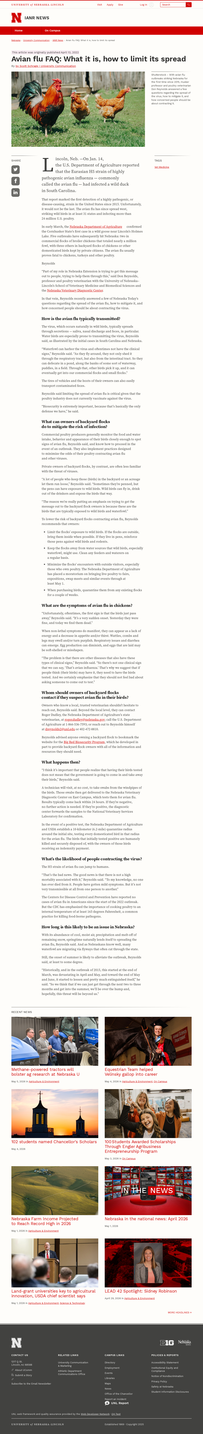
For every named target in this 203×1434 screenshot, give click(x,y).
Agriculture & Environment (44, 1081)
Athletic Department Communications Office (71, 1373)
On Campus (52, 30)
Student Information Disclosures (170, 1391)
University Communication (36, 40)
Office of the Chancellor (119, 1393)
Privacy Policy (159, 1381)
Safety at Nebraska (162, 1386)
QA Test (116, 1414)
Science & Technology (72, 1303)
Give (120, 4)
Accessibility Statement (165, 1362)
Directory (110, 1362)
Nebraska (15, 40)
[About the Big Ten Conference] (167, 1343)
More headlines (178, 1312)
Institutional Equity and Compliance (164, 1369)
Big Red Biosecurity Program (84, 742)
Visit (99, 4)
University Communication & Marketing (73, 1364)
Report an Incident (117, 1402)
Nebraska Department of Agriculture (96, 226)
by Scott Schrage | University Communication (46, 66)
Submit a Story (23, 1375)
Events (109, 1373)
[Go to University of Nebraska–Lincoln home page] (16, 18)
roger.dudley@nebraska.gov (85, 719)
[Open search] (176, 4)
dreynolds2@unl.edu (60, 729)
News (108, 1388)
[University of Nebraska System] (185, 1343)
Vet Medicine (162, 167)
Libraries (110, 1378)
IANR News (37, 17)
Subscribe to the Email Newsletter (31, 1383)
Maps (108, 1383)
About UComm (23, 1370)
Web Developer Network (95, 1414)
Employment (112, 1367)
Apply (110, 4)
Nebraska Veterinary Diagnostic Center (75, 290)
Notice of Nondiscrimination (167, 1376)
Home (19, 30)
